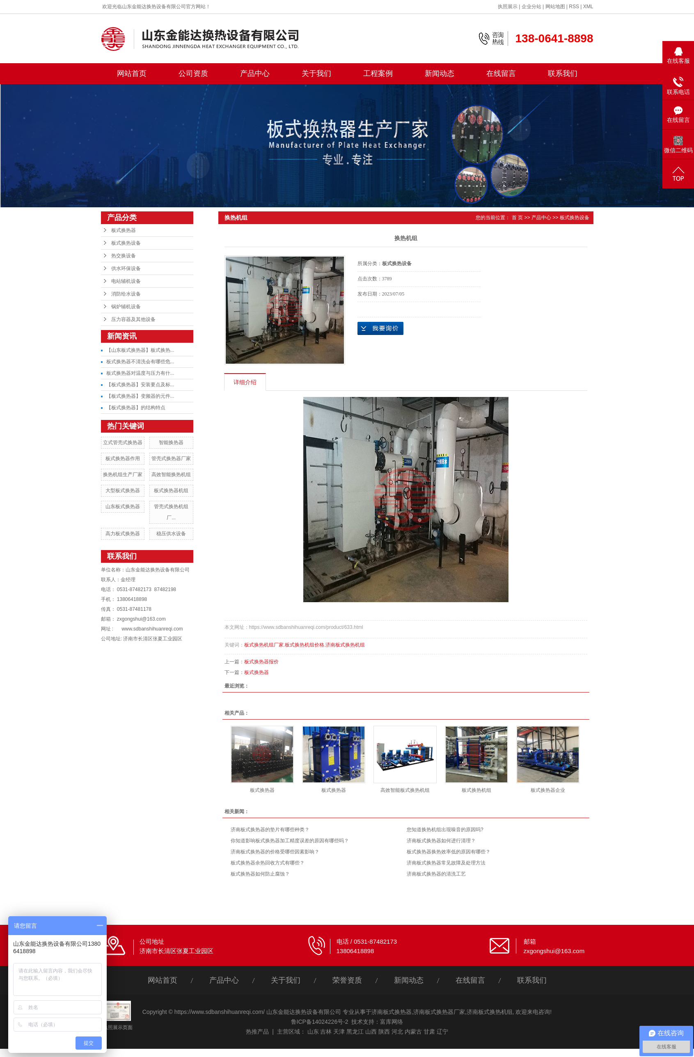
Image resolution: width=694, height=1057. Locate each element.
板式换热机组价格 (304, 645)
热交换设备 (123, 256)
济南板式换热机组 (345, 645)
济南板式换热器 (391, 1012)
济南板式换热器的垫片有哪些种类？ (270, 829)
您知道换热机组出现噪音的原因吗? (445, 829)
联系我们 (562, 73)
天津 (339, 1031)
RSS (574, 6)
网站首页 (132, 73)
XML (588, 6)
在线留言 (501, 73)
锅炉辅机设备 (126, 307)
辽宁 (442, 1031)
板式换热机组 (476, 790)
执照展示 (508, 6)
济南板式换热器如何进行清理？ (441, 841)
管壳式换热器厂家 (171, 458)
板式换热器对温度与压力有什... (140, 373)
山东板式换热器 (122, 506)
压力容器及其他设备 (133, 319)
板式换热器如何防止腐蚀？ (260, 874)
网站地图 (555, 6)
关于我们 (316, 73)
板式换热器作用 (122, 458)
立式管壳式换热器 (122, 442)
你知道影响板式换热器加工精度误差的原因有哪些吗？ (290, 841)
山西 (371, 1031)
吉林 (326, 1031)
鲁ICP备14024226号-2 (319, 1021)
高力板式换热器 (122, 534)
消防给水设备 (126, 294)
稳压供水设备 (171, 534)
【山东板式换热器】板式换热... (140, 350)
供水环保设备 (126, 268)
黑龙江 (355, 1031)
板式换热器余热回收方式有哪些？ (268, 863)
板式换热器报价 (261, 662)
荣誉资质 (347, 980)
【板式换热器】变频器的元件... (140, 396)
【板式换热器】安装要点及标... (140, 384)
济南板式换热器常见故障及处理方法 (446, 863)
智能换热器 (171, 442)
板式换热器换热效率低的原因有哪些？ (448, 852)
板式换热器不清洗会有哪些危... (140, 362)
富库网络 (391, 1021)
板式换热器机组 (171, 490)
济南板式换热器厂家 (439, 1012)
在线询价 (380, 328)
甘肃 (429, 1031)
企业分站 (531, 6)
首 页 (517, 217)
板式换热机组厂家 (264, 645)
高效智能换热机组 (171, 474)
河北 (397, 1031)
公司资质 (193, 73)
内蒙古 (413, 1031)
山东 (313, 1031)
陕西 (384, 1031)
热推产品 (257, 1031)
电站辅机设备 (126, 281)
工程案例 (378, 73)
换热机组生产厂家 (122, 474)
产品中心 (255, 73)
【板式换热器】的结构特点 (135, 407)
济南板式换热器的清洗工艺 (436, 874)
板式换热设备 (126, 243)
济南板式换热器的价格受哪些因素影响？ (275, 852)
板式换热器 (123, 230)
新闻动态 (439, 73)
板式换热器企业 (548, 790)
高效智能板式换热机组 (405, 790)
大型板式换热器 (122, 490)
